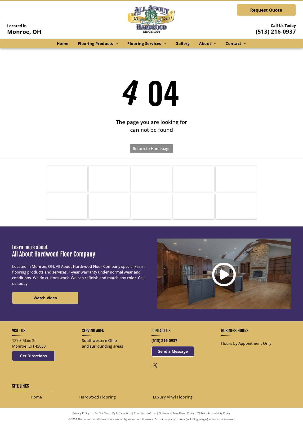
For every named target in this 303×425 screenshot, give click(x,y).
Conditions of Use (145, 413)
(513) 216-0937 (276, 31)
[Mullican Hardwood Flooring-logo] (193, 179)
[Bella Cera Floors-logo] (236, 179)
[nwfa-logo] (193, 206)
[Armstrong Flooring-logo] (151, 206)
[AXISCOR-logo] (109, 206)
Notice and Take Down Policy (177, 413)
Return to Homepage (151, 148)
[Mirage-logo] (151, 179)
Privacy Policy (80, 413)
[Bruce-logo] (66, 179)
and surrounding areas (102, 346)
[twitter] (155, 366)
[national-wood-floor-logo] (236, 206)
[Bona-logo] (109, 179)
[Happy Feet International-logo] (66, 206)
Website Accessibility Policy (214, 413)
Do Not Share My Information (112, 413)
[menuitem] (62, 44)
